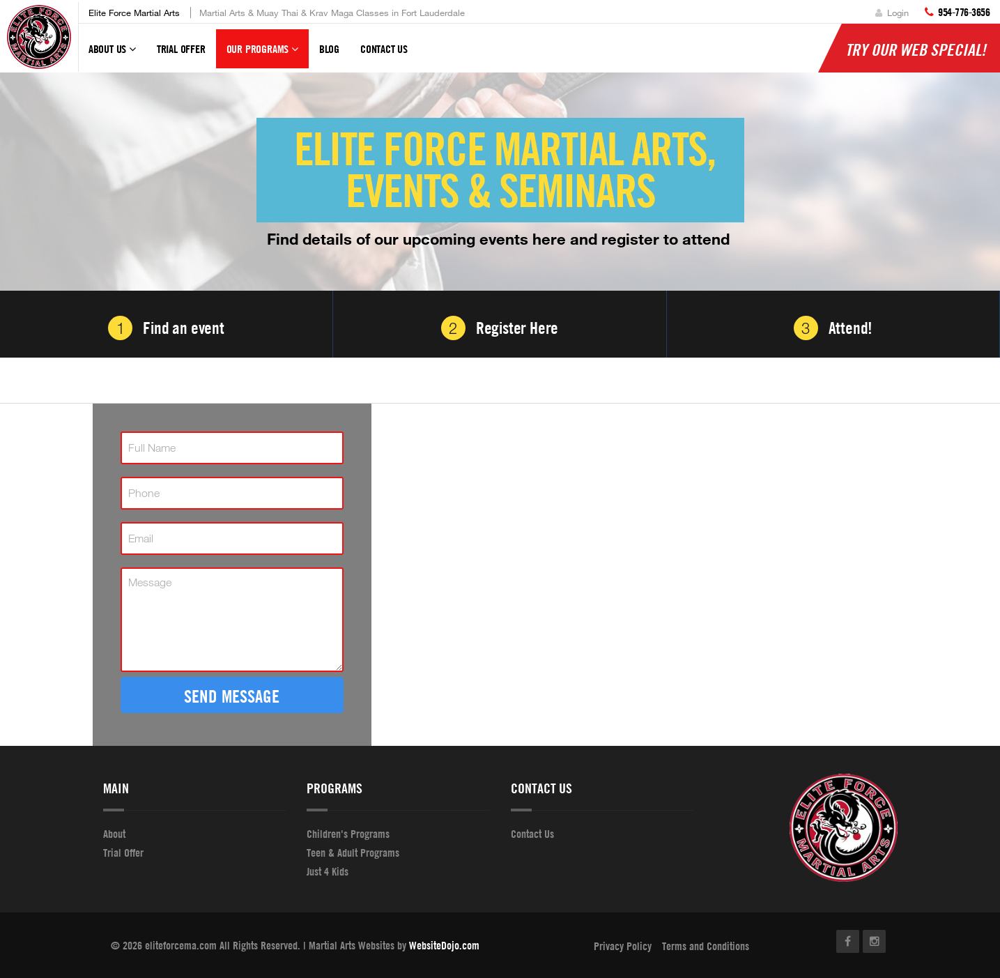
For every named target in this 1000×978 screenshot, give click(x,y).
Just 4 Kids (327, 871)
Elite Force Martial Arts (134, 12)
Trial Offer (181, 49)
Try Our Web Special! (915, 49)
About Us (112, 55)
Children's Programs (348, 834)
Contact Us (384, 49)
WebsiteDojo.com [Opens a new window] (444, 945)
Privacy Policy (623, 946)
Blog (329, 49)
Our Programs (262, 55)
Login (892, 12)
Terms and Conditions (705, 946)
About (114, 834)
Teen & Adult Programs (353, 852)
